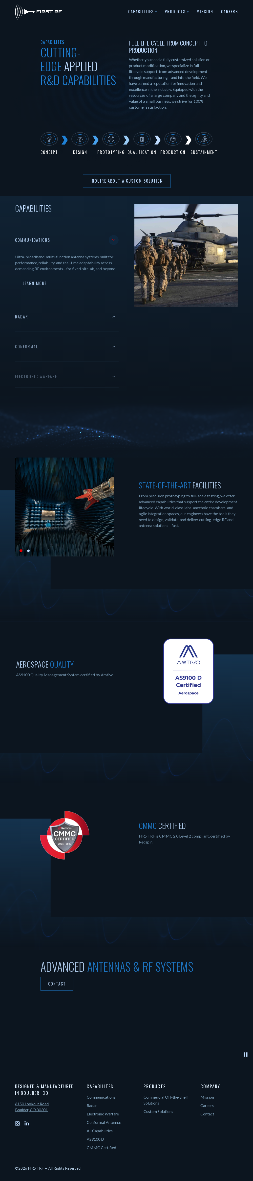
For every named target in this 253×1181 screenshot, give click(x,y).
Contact (57, 984)
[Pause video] (245, 1054)
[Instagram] (17, 1123)
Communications (101, 1097)
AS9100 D (95, 1139)
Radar (92, 1105)
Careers (207, 1105)
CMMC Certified (101, 1147)
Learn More (35, 283)
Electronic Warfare (103, 1113)
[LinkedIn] (26, 1123)
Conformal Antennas (104, 1122)
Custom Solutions (158, 1111)
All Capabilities (100, 1130)
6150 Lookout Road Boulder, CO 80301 (32, 1106)
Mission (207, 1097)
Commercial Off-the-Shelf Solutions (166, 1100)
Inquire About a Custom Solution (126, 181)
